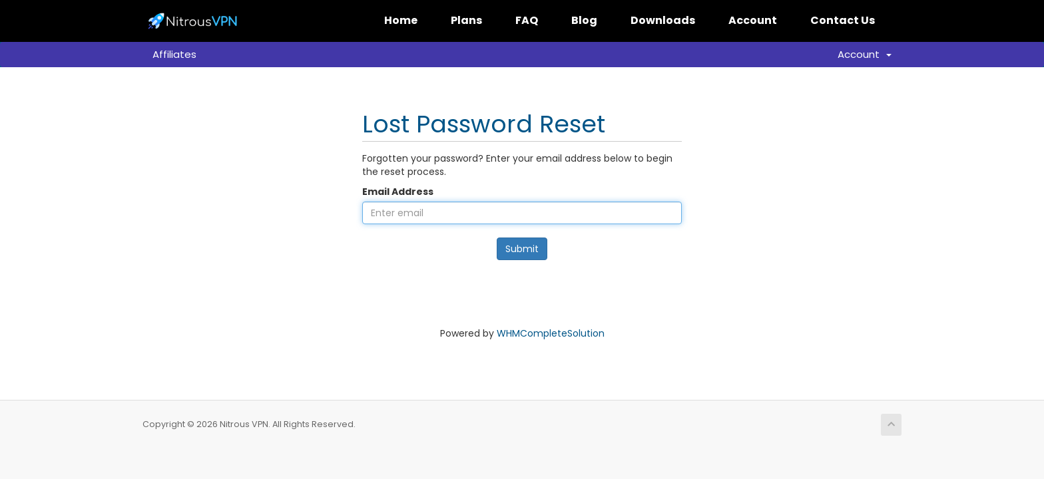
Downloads (663, 20)
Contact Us (842, 20)
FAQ (526, 20)
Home (400, 20)
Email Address (397, 191)
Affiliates (174, 54)
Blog (584, 20)
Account (752, 20)
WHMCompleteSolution (551, 333)
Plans (466, 20)
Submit (522, 248)
